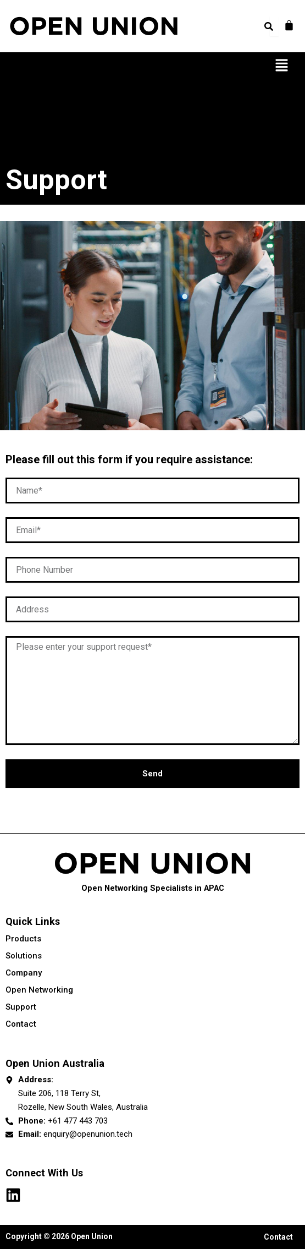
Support (20, 1007)
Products (152, 939)
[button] (282, 66)
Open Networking (152, 990)
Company (152, 973)
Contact (20, 1024)
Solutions (152, 956)
